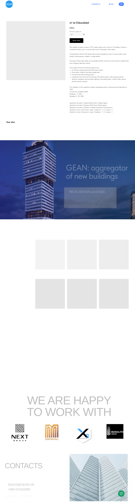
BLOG (111, 4)
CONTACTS (96, 4)
